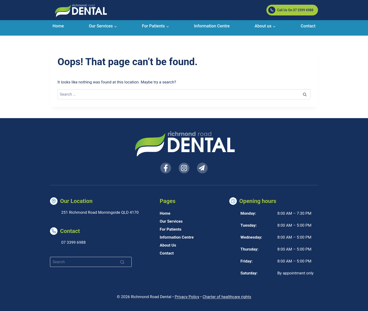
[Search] (91, 262)
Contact (308, 25)
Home (58, 25)
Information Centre (212, 25)
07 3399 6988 (73, 242)
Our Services (171, 221)
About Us (168, 245)
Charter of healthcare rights (227, 296)
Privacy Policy (187, 296)
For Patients (170, 229)
